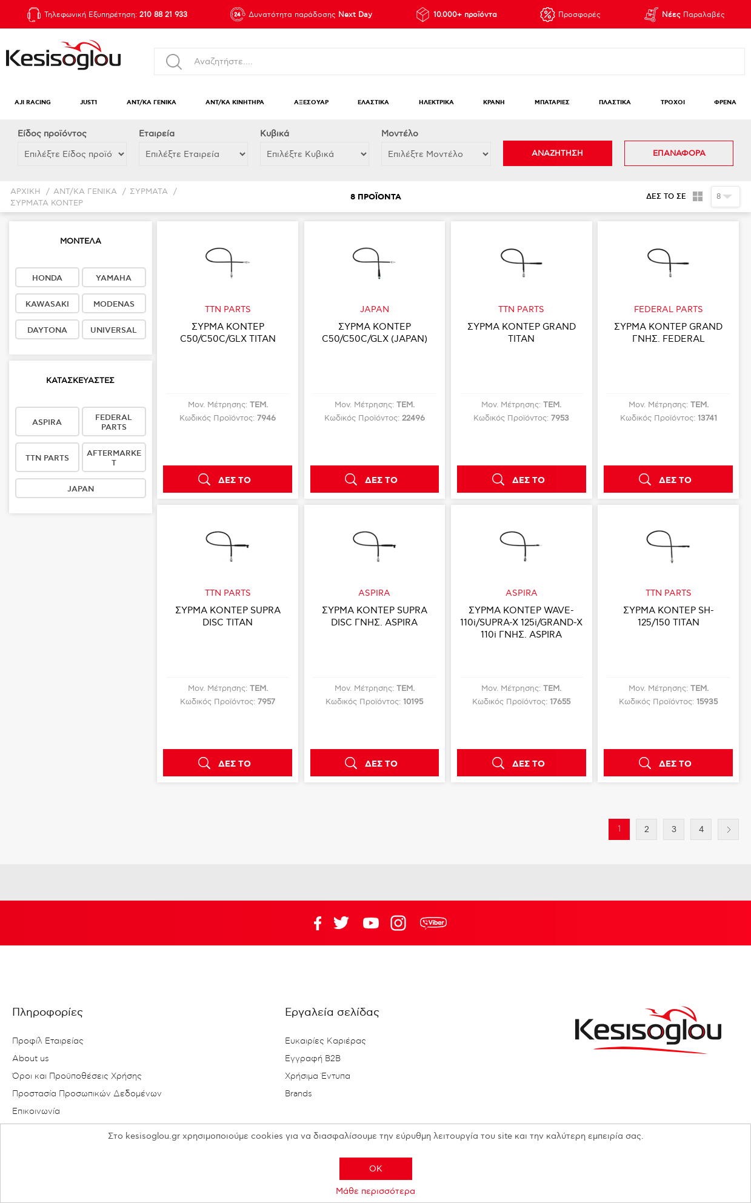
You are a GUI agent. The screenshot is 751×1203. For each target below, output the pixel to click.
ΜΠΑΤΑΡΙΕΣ (552, 103)
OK (375, 1169)
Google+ (400, 923)
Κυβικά (274, 133)
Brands (298, 1094)
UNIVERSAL (113, 330)
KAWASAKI (47, 304)
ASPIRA (47, 422)
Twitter (371, 923)
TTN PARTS (47, 458)
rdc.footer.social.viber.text (433, 923)
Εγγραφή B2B (313, 1059)
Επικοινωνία (36, 1111)
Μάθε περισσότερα (375, 1191)
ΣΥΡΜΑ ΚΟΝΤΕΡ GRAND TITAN (521, 332)
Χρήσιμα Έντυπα (317, 1076)
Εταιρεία (157, 133)
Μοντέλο (399, 133)
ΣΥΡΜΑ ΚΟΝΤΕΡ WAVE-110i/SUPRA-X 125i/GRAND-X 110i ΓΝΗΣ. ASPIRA (521, 622)
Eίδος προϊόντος (52, 133)
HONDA (47, 278)
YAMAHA (114, 278)
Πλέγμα (697, 196)
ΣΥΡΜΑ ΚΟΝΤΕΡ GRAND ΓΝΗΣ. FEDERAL (668, 332)
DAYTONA (47, 330)
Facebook (311, 923)
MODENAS (114, 304)
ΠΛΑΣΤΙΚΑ (615, 103)
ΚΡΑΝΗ (494, 103)
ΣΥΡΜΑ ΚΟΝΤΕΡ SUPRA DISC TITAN (228, 616)
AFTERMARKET (114, 458)
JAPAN (80, 489)
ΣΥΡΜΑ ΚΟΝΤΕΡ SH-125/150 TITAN (668, 616)
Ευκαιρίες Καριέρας (325, 1041)
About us (30, 1059)
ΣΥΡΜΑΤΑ (149, 192)
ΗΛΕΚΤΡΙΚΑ (436, 103)
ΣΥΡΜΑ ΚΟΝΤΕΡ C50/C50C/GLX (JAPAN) (374, 332)
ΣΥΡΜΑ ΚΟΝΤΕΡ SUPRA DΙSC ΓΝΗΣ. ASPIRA (374, 616)
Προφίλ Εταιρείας (48, 1041)
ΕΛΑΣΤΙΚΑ (373, 103)
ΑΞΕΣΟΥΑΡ (311, 103)
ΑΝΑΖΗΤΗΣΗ (557, 153)
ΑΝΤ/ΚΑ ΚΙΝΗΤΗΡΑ (234, 103)
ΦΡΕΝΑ (725, 103)
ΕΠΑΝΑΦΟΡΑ (679, 153)
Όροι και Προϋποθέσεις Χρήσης (77, 1076)
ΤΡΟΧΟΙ (673, 103)
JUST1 (88, 103)
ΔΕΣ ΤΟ (234, 480)
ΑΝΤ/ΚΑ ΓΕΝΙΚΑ (151, 103)
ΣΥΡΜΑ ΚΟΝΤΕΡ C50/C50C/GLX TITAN (228, 332)
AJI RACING (33, 103)
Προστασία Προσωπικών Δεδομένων (87, 1094)
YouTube (341, 923)
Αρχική (25, 192)
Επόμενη (728, 829)
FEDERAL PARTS (113, 422)
